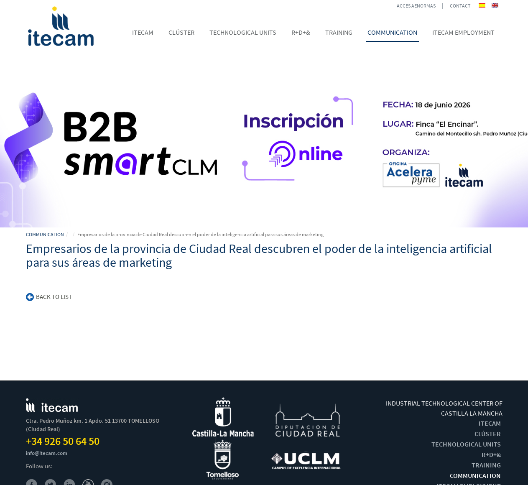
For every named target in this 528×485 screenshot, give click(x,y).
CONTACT (460, 6)
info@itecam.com (46, 453)
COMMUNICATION (45, 234)
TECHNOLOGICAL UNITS (466, 444)
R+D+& (491, 454)
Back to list (49, 296)
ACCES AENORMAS (416, 6)
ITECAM (490, 423)
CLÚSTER (487, 433)
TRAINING (486, 465)
